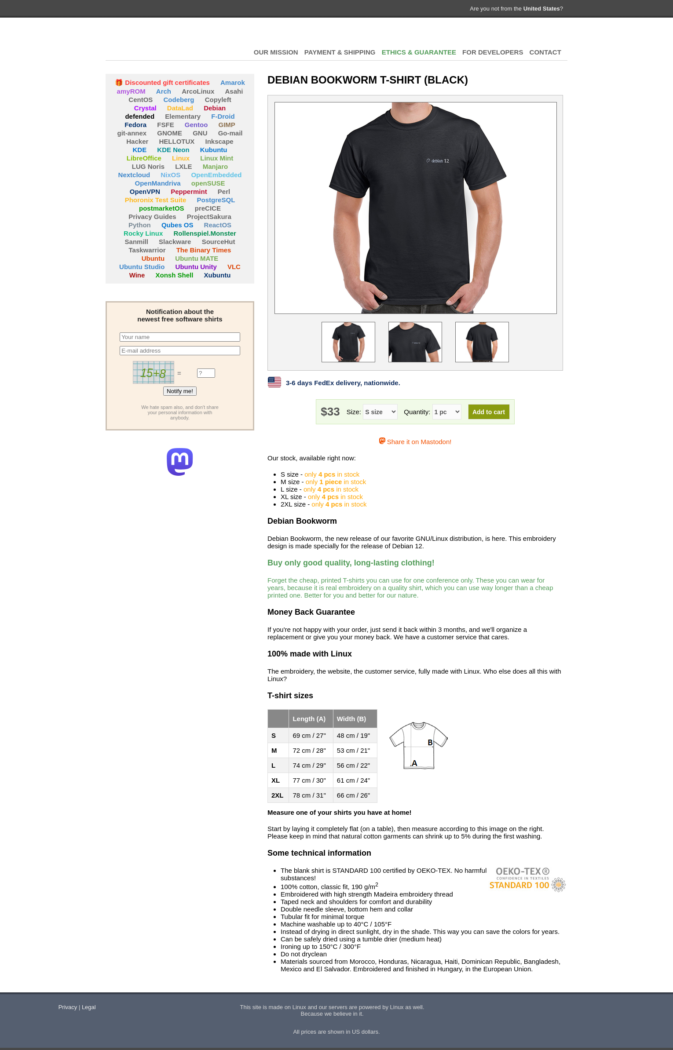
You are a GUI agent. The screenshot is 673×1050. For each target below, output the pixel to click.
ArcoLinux (198, 91)
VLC (234, 266)
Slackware (175, 241)
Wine (137, 275)
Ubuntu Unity (196, 266)
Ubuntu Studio (142, 266)
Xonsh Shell (175, 275)
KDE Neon (173, 149)
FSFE (165, 124)
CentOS (140, 99)
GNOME (169, 133)
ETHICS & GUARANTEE (419, 52)
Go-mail (230, 133)
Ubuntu (153, 258)
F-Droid (222, 116)
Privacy (68, 1007)
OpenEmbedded (216, 175)
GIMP (227, 124)
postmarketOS (161, 208)
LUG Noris (148, 166)
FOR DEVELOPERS (492, 52)
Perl (224, 191)
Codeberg (179, 99)
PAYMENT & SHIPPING (340, 52)
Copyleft (218, 99)
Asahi (234, 91)
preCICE (208, 208)
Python (139, 225)
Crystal (145, 108)
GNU (200, 133)
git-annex (131, 133)
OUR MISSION (276, 52)
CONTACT (545, 52)
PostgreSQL (216, 200)
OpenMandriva (157, 183)
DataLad (180, 108)
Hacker (137, 141)
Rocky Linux (143, 233)
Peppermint (189, 191)
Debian (215, 108)
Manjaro (215, 166)
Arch (163, 91)
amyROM (131, 91)
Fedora (135, 124)
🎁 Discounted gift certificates (162, 82)
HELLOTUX (154, 39)
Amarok (232, 82)
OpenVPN (145, 191)
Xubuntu (217, 275)
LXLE (183, 166)
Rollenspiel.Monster (204, 233)
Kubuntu (213, 149)
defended (139, 116)
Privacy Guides (152, 216)
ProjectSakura (209, 216)
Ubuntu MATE (196, 258)
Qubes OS (177, 225)
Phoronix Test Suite (156, 200)
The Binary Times (203, 250)
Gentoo (196, 124)
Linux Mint (216, 158)
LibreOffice (144, 158)
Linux (181, 158)
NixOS (170, 175)
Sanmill (136, 241)
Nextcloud (134, 175)
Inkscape (219, 141)
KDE (140, 149)
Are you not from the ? (516, 8)
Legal (89, 1007)
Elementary (183, 116)
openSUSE (208, 183)
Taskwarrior (147, 250)
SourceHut (218, 241)
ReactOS (218, 225)
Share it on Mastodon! (415, 441)
